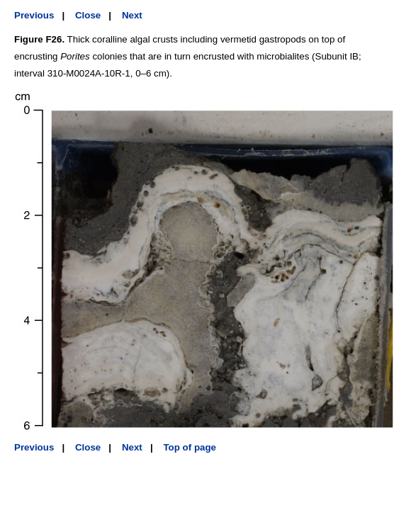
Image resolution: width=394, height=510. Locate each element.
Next (132, 15)
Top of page (189, 447)
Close (88, 15)
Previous (34, 15)
